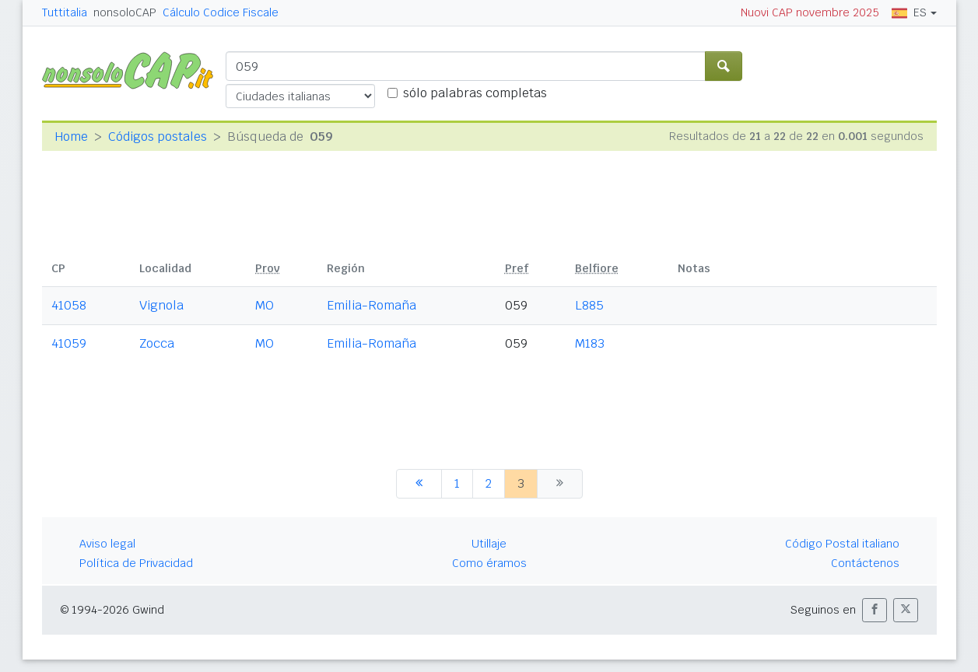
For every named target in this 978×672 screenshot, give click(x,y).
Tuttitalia (64, 12)
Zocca (156, 343)
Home (71, 136)
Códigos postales (157, 136)
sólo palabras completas (475, 93)
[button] (874, 610)
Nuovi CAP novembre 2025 (810, 12)
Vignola (161, 305)
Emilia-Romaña (371, 305)
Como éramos (489, 563)
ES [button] (909, 12)
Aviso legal (107, 544)
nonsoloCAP (124, 12)
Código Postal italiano (842, 544)
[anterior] (419, 484)
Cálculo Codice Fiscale (221, 12)
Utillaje (489, 544)
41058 (68, 305)
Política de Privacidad (136, 563)
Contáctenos (865, 563)
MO (264, 305)
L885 (589, 305)
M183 (590, 343)
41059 (68, 343)
